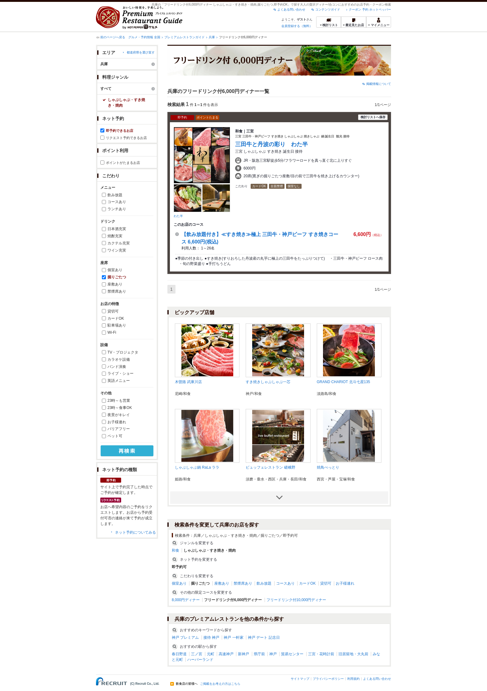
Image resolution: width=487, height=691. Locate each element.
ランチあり (116, 209)
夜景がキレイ (118, 415)
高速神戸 (226, 654)
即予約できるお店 (119, 130)
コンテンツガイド (327, 9)
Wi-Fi (111, 332)
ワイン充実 (116, 250)
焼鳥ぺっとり (328, 467)
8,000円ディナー (186, 600)
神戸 (273, 654)
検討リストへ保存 (373, 117)
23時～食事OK (119, 408)
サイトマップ (300, 678)
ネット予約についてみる (135, 532)
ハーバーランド (200, 659)
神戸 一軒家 (233, 637)
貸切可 (113, 311)
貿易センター (292, 654)
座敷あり (114, 284)
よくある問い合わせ (291, 9)
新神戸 (243, 654)
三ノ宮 (196, 654)
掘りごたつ (116, 277)
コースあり (116, 202)
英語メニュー (118, 380)
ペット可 (114, 436)
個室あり (114, 270)
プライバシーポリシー (328, 678)
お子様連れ (116, 422)
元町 (210, 654)
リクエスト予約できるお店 (126, 138)
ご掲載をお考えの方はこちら (220, 683)
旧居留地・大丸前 (353, 654)
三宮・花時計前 (321, 654)
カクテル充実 (118, 243)
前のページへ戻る (112, 37)
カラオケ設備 (118, 359)
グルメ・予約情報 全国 (144, 37)
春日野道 (179, 654)
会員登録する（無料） (296, 26)
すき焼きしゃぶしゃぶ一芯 (268, 382)
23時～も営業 (118, 400)
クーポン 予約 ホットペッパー (370, 9)
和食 (175, 550)
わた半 (178, 216)
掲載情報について (378, 84)
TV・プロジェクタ (122, 352)
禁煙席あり (116, 291)
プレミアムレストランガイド (184, 37)
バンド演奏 (116, 366)
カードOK (115, 318)
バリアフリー (118, 429)
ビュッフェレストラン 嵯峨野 (270, 467)
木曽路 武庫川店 (188, 382)
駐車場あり (116, 325)
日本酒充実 (116, 229)
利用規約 (353, 678)
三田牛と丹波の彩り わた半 (271, 144)
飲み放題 (114, 195)
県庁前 (259, 654)
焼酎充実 (114, 236)
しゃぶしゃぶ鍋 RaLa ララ (197, 467)
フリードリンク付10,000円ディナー (296, 600)
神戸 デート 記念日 (264, 637)
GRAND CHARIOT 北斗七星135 (343, 382)
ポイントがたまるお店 (123, 163)
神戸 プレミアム (185, 637)
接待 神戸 (211, 637)
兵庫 (212, 37)
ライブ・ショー (120, 373)
